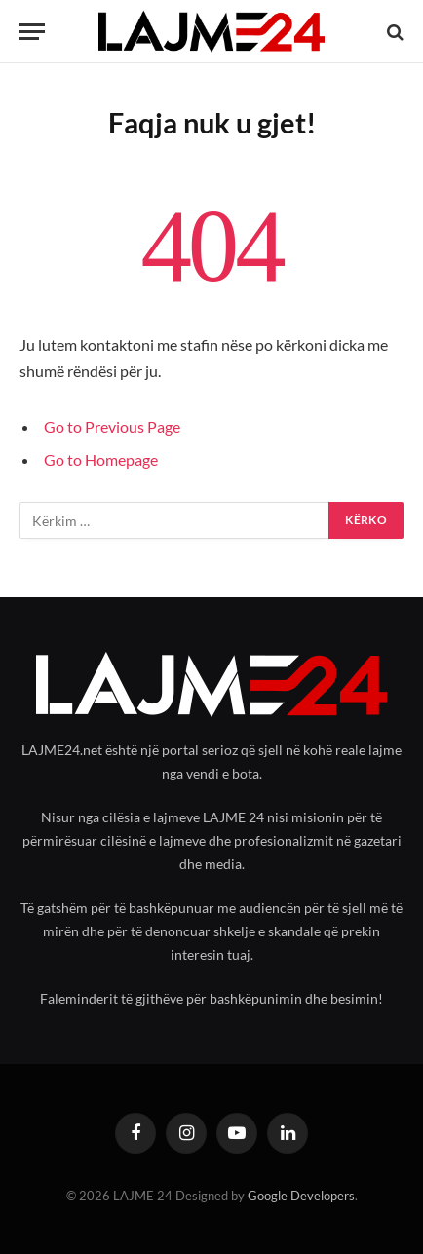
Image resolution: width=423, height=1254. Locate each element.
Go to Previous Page (112, 426)
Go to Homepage (101, 459)
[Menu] (32, 32)
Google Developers (301, 1195)
